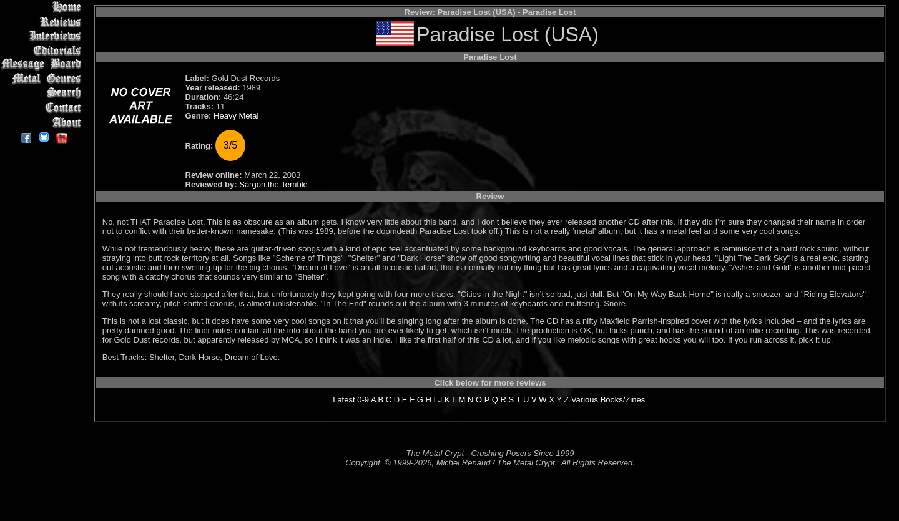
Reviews (43, 21)
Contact (43, 107)
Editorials (43, 50)
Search (43, 93)
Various (584, 399)
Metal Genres (43, 79)
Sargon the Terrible (273, 184)
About (43, 122)
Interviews (43, 36)
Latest (344, 399)
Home (43, 7)
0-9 (363, 399)
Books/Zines (623, 399)
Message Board (43, 64)
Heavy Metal (236, 115)
